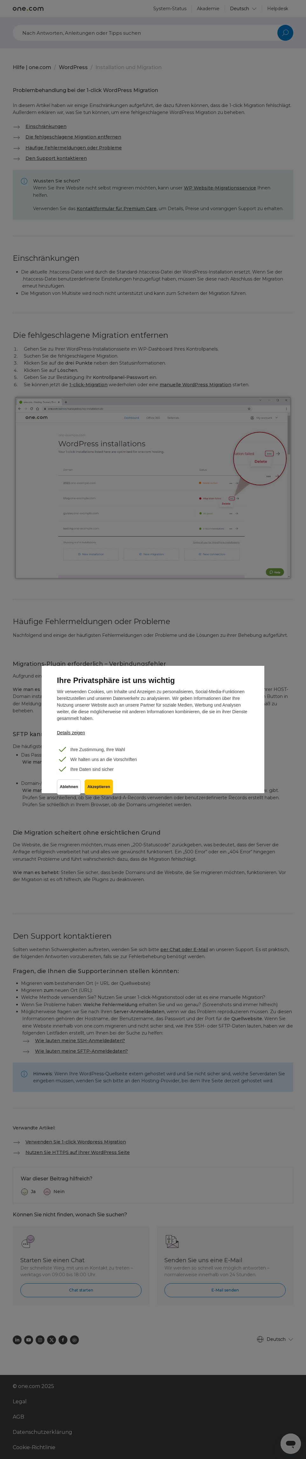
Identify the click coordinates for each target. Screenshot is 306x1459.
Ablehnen (69, 789)
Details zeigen (71, 732)
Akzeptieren (100, 789)
